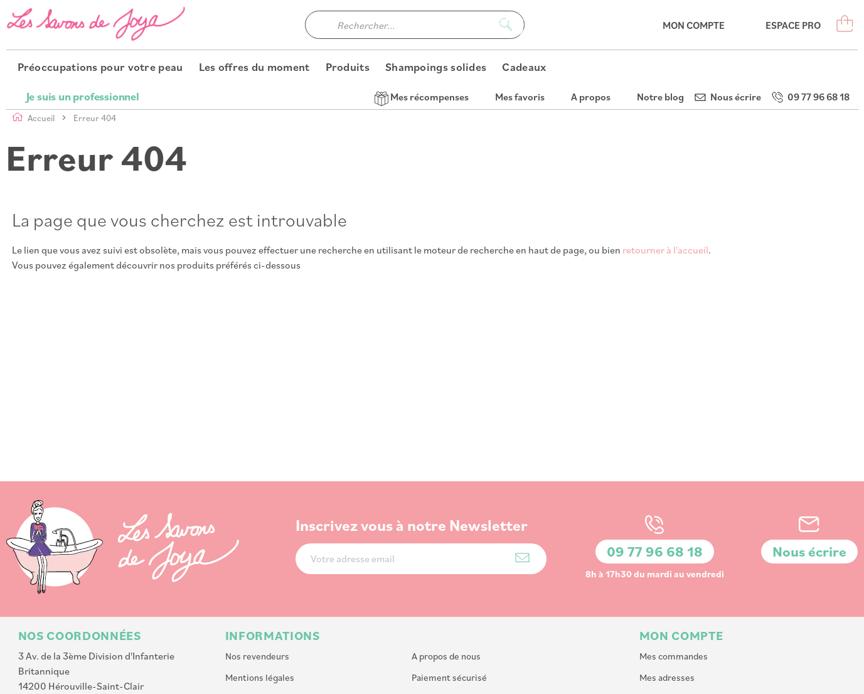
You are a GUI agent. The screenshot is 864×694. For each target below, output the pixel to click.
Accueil (42, 117)
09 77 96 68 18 (818, 12)
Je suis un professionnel (82, 12)
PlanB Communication (674, 678)
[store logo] (97, 50)
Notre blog (660, 12)
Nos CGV (429, 615)
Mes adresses (667, 593)
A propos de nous (446, 572)
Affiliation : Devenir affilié (463, 636)
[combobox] (415, 50)
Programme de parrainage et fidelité (299, 636)
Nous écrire (735, 12)
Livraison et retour (263, 615)
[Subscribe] (522, 473)
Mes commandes (673, 572)
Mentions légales (259, 593)
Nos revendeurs (257, 572)
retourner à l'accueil (665, 249)
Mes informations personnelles (702, 615)
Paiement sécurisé (449, 593)
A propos (591, 12)
